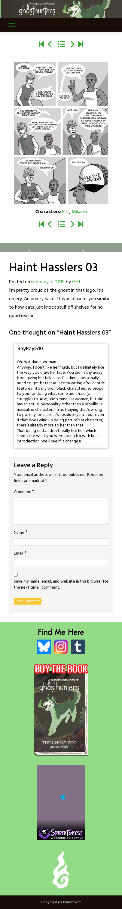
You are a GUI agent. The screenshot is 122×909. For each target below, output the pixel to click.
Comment (23, 492)
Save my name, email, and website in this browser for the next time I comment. (61, 585)
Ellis (65, 212)
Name (19, 533)
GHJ (76, 282)
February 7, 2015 (48, 282)
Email (18, 554)
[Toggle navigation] (12, 25)
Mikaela (79, 212)
